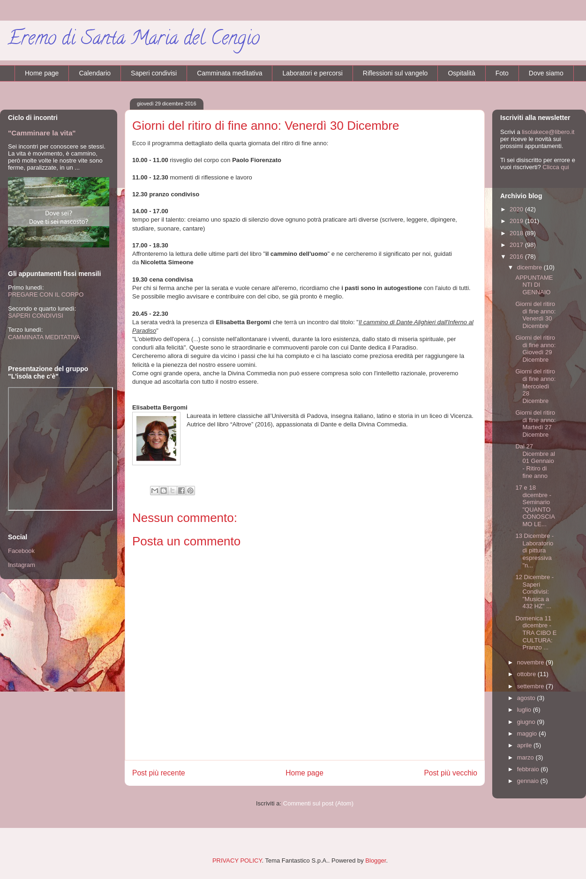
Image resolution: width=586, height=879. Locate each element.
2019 (517, 220)
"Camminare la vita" (42, 133)
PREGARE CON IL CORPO (45, 294)
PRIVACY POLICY (237, 860)
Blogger (375, 860)
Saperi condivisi (154, 73)
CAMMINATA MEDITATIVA (44, 337)
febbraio (529, 769)
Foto (502, 73)
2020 (517, 209)
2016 (517, 256)
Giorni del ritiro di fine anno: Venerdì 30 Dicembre (535, 314)
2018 (517, 233)
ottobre (527, 674)
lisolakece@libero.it (548, 131)
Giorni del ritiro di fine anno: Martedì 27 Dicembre (535, 423)
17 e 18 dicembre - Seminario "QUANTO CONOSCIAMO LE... (535, 506)
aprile (525, 745)
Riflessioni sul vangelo (395, 73)
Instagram (21, 564)
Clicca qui (555, 167)
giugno (527, 721)
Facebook (21, 550)
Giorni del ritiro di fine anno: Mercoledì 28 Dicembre (535, 386)
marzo (526, 757)
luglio (525, 709)
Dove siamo (546, 73)
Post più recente (158, 773)
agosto (527, 697)
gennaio (529, 780)
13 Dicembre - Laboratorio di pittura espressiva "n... (534, 550)
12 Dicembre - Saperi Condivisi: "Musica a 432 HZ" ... (534, 592)
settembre (531, 686)
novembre (531, 662)
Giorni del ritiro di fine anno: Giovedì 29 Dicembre (535, 348)
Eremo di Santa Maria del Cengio (134, 40)
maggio (528, 733)
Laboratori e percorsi (312, 73)
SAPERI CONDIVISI (35, 315)
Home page (42, 73)
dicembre (530, 267)
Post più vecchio (450, 773)
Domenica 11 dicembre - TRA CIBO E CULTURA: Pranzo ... (535, 633)
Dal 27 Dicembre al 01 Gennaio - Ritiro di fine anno (535, 461)
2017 (517, 244)
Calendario (95, 73)
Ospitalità (461, 73)
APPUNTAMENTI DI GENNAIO (534, 285)
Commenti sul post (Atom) (318, 803)
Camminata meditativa (229, 73)
